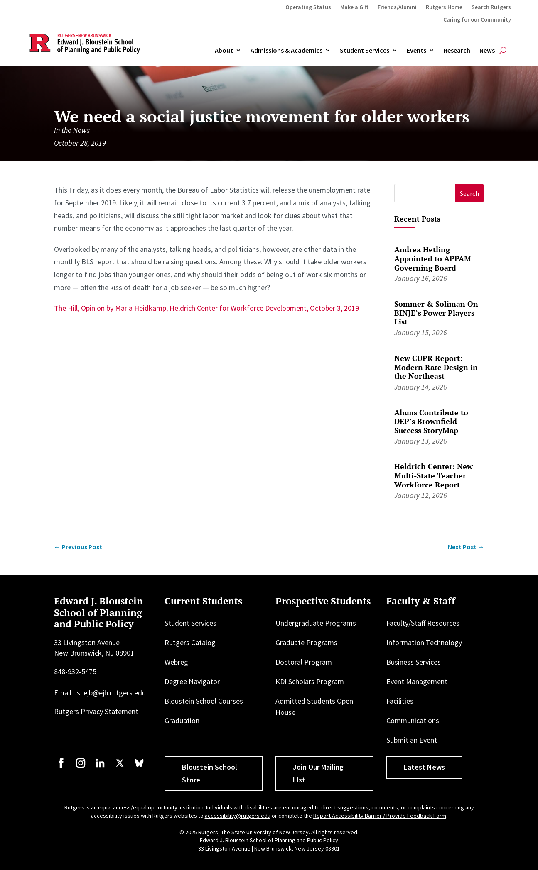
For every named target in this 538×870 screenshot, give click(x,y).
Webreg (176, 662)
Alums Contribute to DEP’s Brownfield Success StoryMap (431, 421)
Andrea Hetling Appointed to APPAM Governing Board (432, 258)
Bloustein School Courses (204, 701)
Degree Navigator (192, 681)
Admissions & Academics (286, 50)
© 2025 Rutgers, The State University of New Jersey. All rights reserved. (269, 832)
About (224, 50)
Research (457, 50)
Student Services (364, 50)
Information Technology (424, 642)
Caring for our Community (477, 20)
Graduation (182, 720)
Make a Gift (354, 7)
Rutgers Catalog (190, 642)
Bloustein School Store (209, 773)
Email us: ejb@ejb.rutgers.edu (100, 692)
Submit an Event (411, 740)
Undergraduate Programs (315, 623)
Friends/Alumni (397, 7)
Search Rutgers (491, 7)
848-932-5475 (75, 671)
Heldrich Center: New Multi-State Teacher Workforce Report (433, 475)
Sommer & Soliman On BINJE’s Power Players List (436, 313)
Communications (412, 720)
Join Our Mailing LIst (318, 773)
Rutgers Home (444, 7)
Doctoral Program (303, 662)
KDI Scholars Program (309, 681)
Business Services (413, 662)
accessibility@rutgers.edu (237, 815)
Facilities (399, 701)
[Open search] (502, 51)
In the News (72, 130)
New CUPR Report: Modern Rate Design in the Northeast (436, 367)
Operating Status (308, 7)
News (487, 50)
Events (416, 50)
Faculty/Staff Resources (422, 623)
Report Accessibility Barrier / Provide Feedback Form (379, 815)
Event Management (416, 681)
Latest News (424, 767)
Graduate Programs (306, 642)
